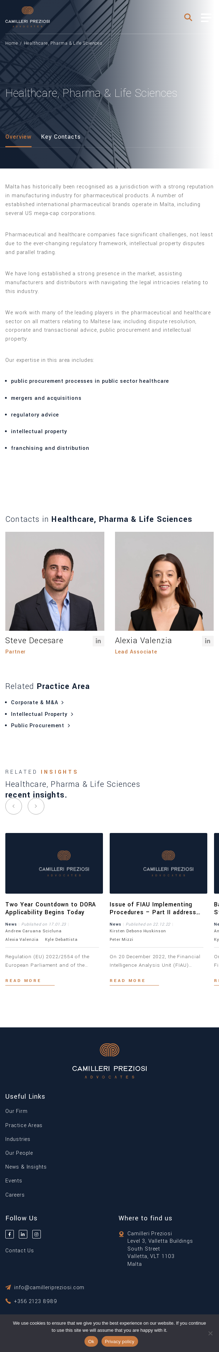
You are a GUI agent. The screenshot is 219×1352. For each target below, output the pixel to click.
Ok (91, 1341)
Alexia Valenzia (144, 640)
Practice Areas (24, 1125)
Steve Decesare (34, 640)
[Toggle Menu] (206, 17)
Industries (18, 1139)
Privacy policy (120, 1341)
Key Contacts (61, 137)
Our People (19, 1153)
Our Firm (16, 1111)
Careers (15, 1195)
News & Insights (26, 1167)
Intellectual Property (43, 714)
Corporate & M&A (38, 702)
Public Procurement (41, 725)
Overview (18, 137)
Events (13, 1181)
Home (11, 43)
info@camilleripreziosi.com (49, 1287)
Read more (23, 981)
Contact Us (19, 1250)
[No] (210, 1333)
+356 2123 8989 (35, 1301)
